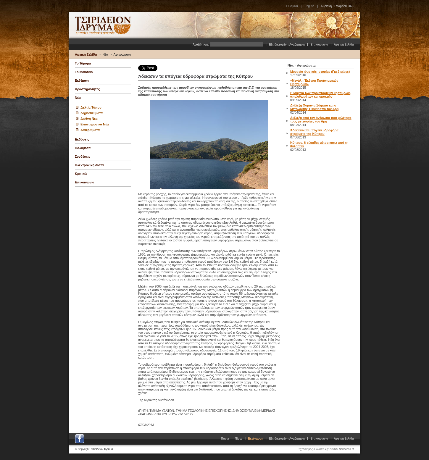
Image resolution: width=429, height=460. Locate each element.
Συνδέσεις (82, 156)
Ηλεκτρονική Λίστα (89, 165)
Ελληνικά (292, 6)
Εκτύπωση (255, 438)
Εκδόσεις (82, 139)
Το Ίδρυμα (83, 63)
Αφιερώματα (122, 54)
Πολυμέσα (83, 148)
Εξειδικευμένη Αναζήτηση (287, 44)
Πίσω (238, 438)
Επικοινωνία (319, 44)
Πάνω (225, 438)
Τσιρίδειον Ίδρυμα (102, 449)
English (309, 6)
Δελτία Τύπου (90, 107)
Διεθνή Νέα (89, 118)
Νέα (105, 54)
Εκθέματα (82, 80)
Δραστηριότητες (87, 89)
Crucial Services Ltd (342, 449)
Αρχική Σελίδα (344, 44)
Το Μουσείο (84, 72)
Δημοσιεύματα (91, 113)
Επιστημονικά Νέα (94, 124)
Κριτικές (81, 173)
